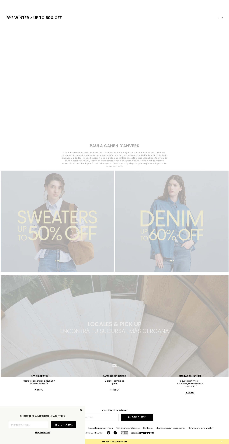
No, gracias (42, 432)
